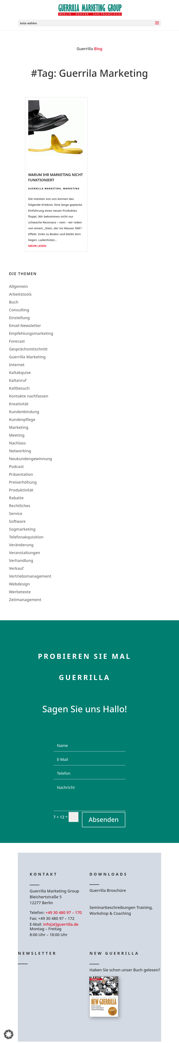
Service (15, 513)
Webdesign (19, 584)
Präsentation (21, 474)
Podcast (16, 466)
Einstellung (19, 317)
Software (17, 521)
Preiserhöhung (23, 482)
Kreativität (18, 403)
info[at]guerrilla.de (60, 924)
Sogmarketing (22, 529)
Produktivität (21, 490)
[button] (8, 1034)
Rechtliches (19, 505)
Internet (17, 364)
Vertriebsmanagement (30, 576)
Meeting (17, 435)
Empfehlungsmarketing (31, 333)
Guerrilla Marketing (44, 188)
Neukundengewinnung (30, 458)
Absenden (104, 819)
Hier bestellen (113, 1031)
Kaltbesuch (19, 388)
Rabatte (16, 497)
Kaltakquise (20, 372)
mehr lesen (37, 246)
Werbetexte (20, 591)
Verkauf (16, 568)
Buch (13, 302)
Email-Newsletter (25, 325)
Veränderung (21, 544)
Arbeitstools (20, 294)
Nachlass (17, 443)
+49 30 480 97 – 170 (63, 912)
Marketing (71, 188)
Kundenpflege (22, 419)
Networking (20, 450)
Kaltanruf (17, 380)
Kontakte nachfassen (28, 396)
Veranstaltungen (24, 552)
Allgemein (18, 286)
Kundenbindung (24, 411)
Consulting (19, 309)
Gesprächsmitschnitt (28, 349)
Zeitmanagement (25, 599)
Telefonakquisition (26, 537)
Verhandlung (21, 560)
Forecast (17, 341)
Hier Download (114, 901)
